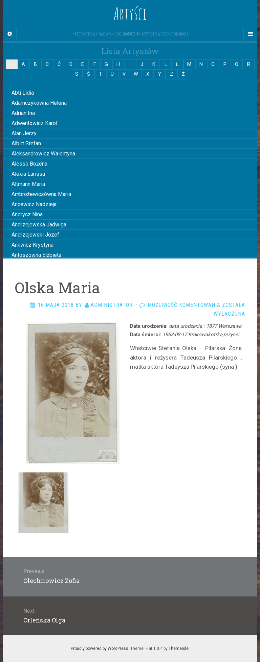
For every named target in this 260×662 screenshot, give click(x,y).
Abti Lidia (23, 93)
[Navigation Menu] (250, 34)
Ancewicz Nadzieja (34, 204)
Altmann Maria (28, 184)
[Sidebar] (10, 34)
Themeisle (179, 648)
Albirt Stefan (26, 143)
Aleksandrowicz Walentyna (43, 153)
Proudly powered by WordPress (99, 648)
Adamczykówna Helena (39, 103)
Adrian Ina (23, 113)
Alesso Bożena (29, 164)
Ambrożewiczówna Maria (41, 194)
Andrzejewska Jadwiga (39, 224)
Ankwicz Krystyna (32, 245)
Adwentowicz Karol (34, 123)
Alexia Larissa (28, 174)
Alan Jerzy (24, 133)
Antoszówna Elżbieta (36, 255)
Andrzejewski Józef (35, 234)
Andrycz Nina (27, 214)
